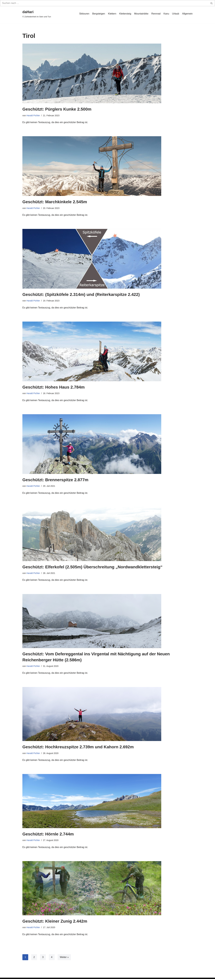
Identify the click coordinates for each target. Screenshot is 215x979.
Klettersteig (125, 13)
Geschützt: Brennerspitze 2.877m (55, 479)
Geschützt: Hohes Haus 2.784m (53, 387)
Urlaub (175, 13)
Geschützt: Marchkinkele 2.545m (54, 202)
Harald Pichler (33, 115)
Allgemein (187, 13)
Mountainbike (141, 13)
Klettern (112, 13)
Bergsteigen (98, 13)
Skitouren (84, 13)
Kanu (166, 13)
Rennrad (156, 13)
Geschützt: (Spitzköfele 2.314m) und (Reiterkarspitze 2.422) (81, 294)
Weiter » (64, 957)
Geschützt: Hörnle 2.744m (48, 834)
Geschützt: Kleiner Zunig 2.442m (54, 921)
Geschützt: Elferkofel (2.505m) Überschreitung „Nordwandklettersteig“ (92, 567)
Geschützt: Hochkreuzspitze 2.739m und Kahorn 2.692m (78, 747)
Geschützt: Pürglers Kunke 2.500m (56, 109)
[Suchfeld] (104, 3)
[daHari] (36, 13)
